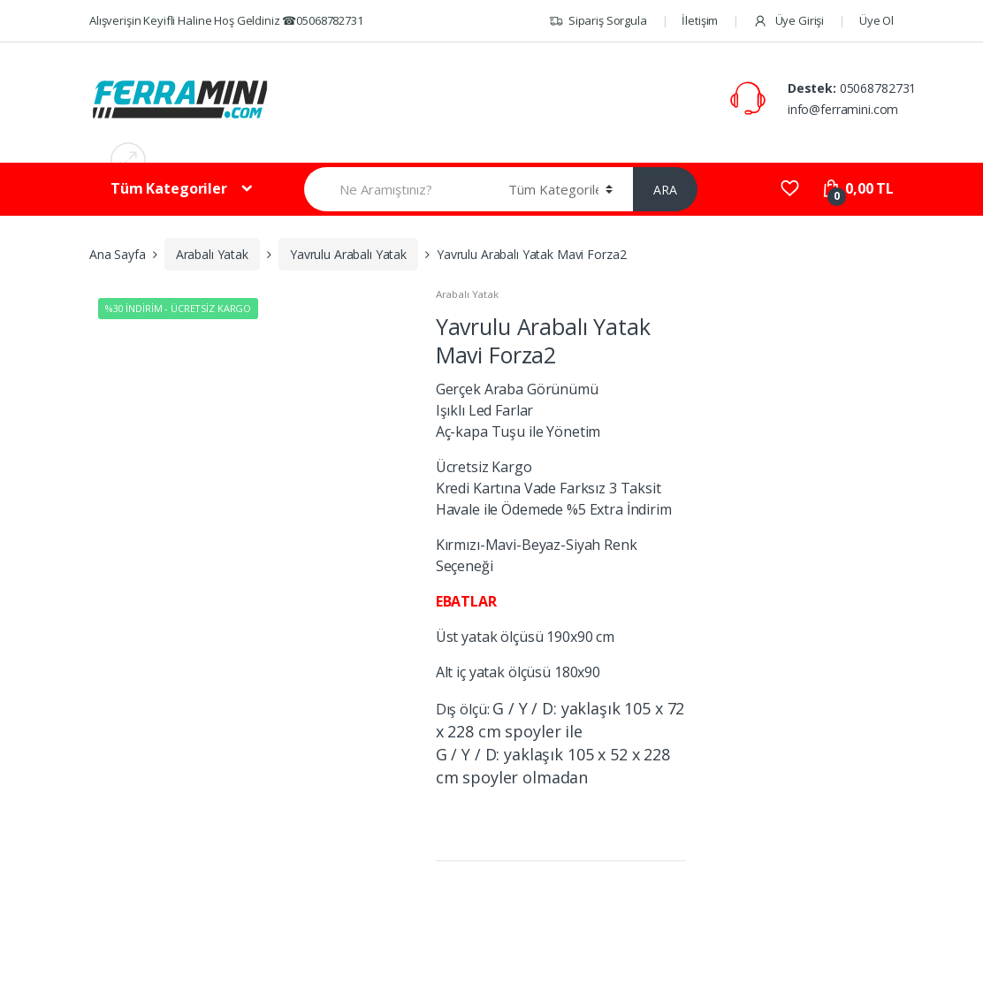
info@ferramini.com (843, 109)
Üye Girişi (788, 20)
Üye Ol (876, 20)
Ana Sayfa (117, 254)
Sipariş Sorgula (598, 20)
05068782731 (878, 88)
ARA (665, 189)
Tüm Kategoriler (168, 188)
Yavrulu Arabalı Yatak (348, 254)
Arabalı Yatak (212, 254)
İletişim (700, 20)
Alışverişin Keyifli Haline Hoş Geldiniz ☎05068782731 (226, 20)
